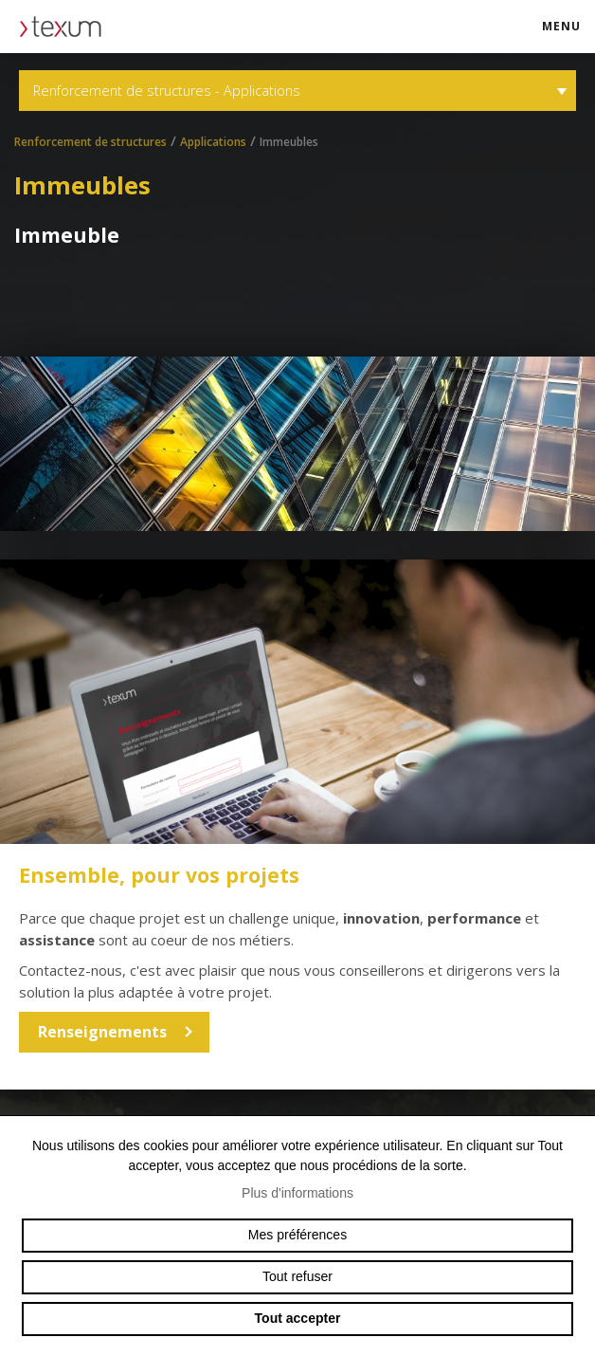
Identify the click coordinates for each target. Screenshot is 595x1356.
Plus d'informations (297, 1192)
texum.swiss (66, 26)
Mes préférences (297, 1234)
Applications (213, 142)
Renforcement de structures (90, 142)
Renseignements (102, 1031)
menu (567, 34)
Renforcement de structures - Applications (297, 90)
